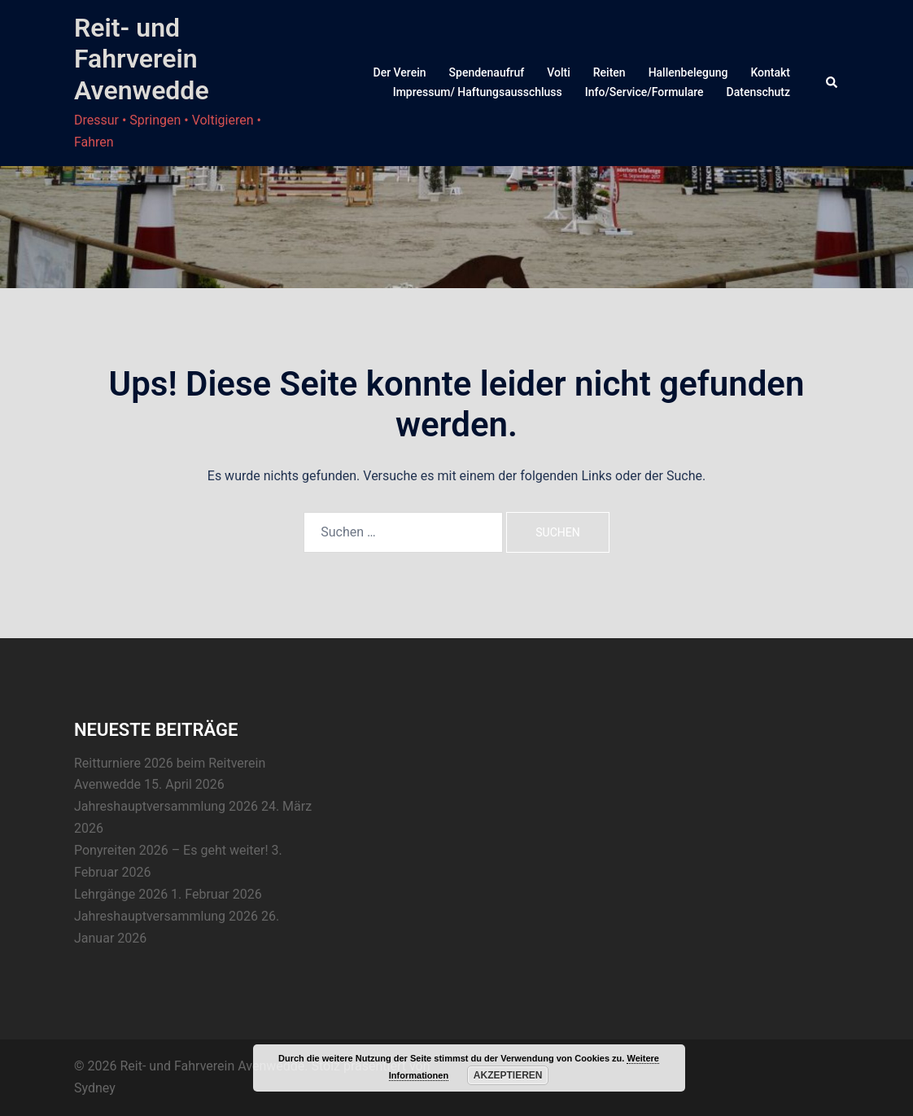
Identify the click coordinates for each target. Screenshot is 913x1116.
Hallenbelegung (688, 72)
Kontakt (770, 72)
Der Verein (400, 72)
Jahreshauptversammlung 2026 (166, 806)
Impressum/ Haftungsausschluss (477, 91)
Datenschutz (758, 91)
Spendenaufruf (487, 72)
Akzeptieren (508, 1075)
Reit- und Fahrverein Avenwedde (141, 59)
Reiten (609, 72)
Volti (558, 72)
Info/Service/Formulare (644, 91)
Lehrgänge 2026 (121, 894)
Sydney (95, 1088)
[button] (832, 83)
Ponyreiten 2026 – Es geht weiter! (171, 850)
